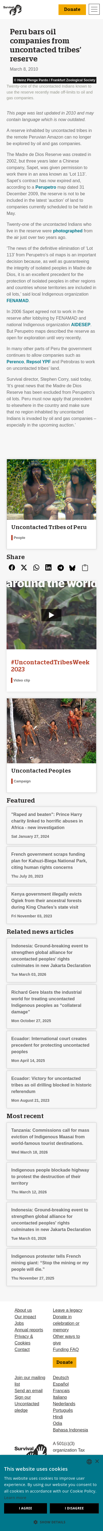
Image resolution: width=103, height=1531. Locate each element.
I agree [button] (25, 1508)
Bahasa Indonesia (70, 1430)
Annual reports (29, 1330)
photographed (68, 231)
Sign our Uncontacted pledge (27, 1404)
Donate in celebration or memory (66, 1323)
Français (61, 1390)
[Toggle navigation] (94, 9)
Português (63, 1410)
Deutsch (61, 1377)
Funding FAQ (66, 1349)
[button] (51, 1522)
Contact (22, 1349)
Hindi (58, 1417)
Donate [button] (72, 9)
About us (23, 1310)
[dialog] (51, 1493)
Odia (57, 1423)
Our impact (25, 1316)
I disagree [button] (74, 1508)
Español (61, 1384)
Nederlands (64, 1403)
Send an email (29, 1390)
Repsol (38, 361)
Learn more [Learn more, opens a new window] (15, 1497)
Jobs (19, 1323)
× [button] (97, 1462)
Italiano (60, 1397)
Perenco (15, 361)
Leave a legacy (67, 1310)
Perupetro (45, 187)
